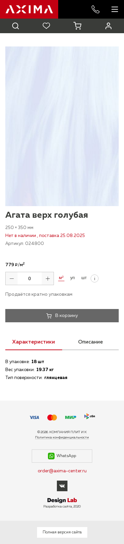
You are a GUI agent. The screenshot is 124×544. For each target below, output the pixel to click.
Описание (90, 342)
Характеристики (33, 342)
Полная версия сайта (62, 532)
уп (72, 277)
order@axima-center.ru (62, 471)
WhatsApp (62, 456)
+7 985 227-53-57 (96, 9)
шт (84, 277)
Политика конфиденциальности (62, 437)
